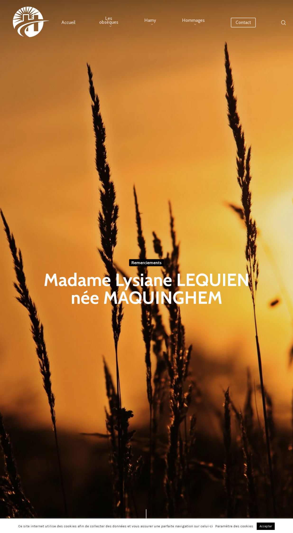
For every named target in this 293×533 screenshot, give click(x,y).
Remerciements (146, 263)
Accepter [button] (266, 526)
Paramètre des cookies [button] (234, 526)
